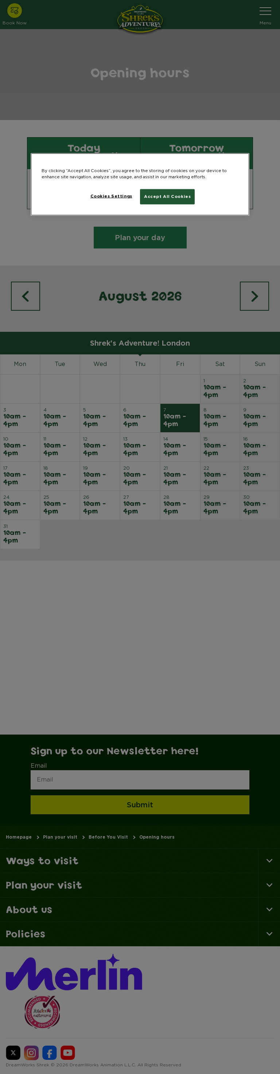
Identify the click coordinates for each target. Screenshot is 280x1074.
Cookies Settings (111, 196)
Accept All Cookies (167, 196)
